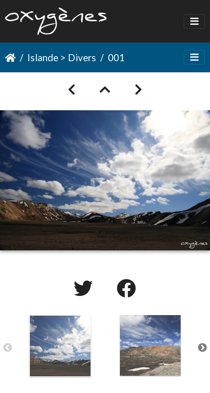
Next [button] (202, 348)
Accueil (10, 58)
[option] (60, 346)
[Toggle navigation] (194, 21)
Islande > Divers (61, 57)
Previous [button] (8, 348)
